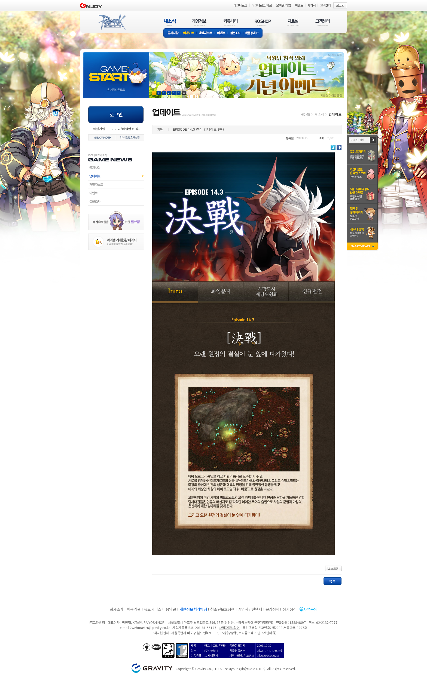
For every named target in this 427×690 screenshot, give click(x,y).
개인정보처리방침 (193, 609)
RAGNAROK (111, 22)
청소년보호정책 (222, 609)
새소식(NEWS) (169, 22)
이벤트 (221, 33)
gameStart (116, 70)
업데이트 (188, 33)
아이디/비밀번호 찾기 (126, 128)
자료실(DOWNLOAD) (293, 22)
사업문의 (310, 609)
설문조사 (235, 33)
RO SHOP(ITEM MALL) (263, 22)
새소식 (319, 114)
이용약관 (134, 609)
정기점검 (289, 609)
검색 (373, 140)
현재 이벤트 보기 (184, 93)
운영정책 (272, 609)
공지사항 (172, 33)
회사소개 (117, 609)
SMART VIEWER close (363, 247)
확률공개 (253, 33)
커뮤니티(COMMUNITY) (230, 22)
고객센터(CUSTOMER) (323, 22)
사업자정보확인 (229, 627)
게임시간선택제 (250, 609)
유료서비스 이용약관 (160, 609)
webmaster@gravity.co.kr (151, 627)
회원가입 (99, 128)
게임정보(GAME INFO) (199, 22)
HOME (305, 114)
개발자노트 (205, 33)
